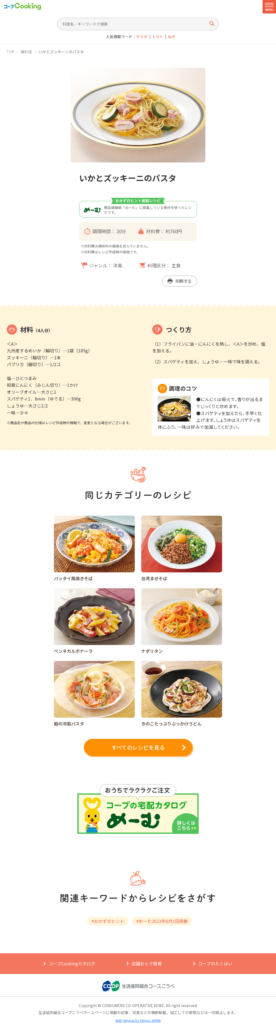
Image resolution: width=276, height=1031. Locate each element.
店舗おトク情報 (147, 963)
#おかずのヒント (107, 921)
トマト (157, 36)
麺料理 (26, 52)
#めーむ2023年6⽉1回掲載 (162, 921)
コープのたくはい (215, 963)
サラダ (141, 36)
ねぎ (171, 36)
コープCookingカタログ (72, 963)
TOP (10, 52)
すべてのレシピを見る (138, 747)
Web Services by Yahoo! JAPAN (138, 1020)
